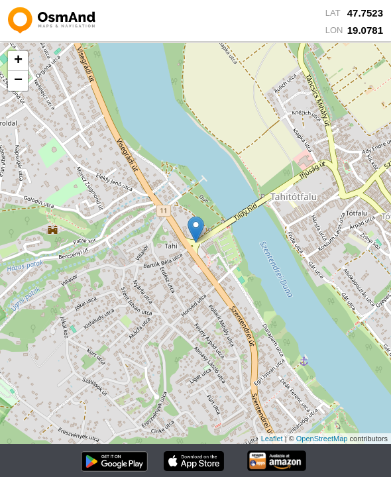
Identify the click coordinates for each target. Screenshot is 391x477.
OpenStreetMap (322, 439)
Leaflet (272, 439)
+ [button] (18, 61)
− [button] (18, 81)
